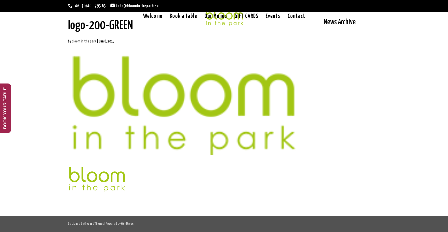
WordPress (127, 223)
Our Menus (215, 16)
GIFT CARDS (246, 16)
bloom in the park (84, 41)
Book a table (183, 16)
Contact (296, 16)
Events (273, 16)
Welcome (152, 16)
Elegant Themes (94, 223)
